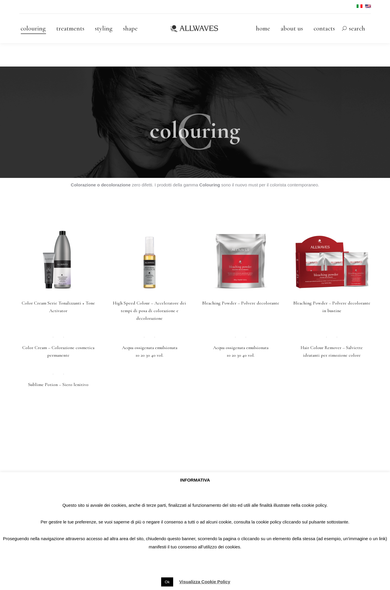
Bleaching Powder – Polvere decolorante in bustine (331, 307)
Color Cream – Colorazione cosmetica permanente (58, 354)
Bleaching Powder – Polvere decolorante (240, 303)
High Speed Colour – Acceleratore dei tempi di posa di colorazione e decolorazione (149, 310)
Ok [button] (167, 582)
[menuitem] (33, 28)
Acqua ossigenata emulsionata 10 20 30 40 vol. (149, 354)
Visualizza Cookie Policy (204, 581)
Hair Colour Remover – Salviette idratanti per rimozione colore (332, 354)
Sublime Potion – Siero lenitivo (58, 391)
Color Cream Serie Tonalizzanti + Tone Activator (58, 307)
